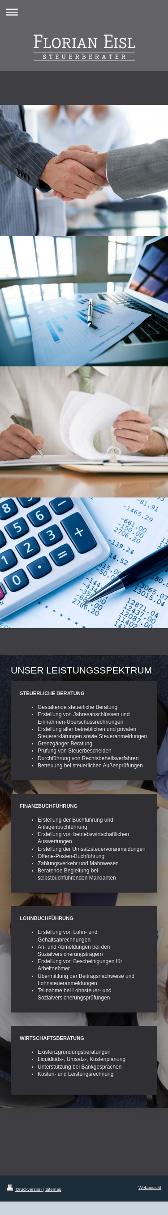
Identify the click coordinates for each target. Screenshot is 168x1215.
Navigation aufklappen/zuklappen (84, 12)
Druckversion (25, 1189)
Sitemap (53, 1189)
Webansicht (149, 1187)
